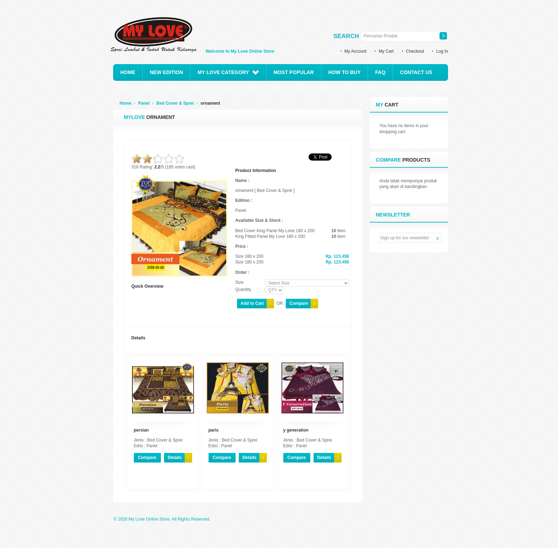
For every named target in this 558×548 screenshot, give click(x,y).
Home (125, 103)
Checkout (415, 51)
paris (214, 430)
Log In (442, 51)
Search (346, 36)
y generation (296, 430)
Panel (143, 103)
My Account (355, 51)
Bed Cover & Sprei (175, 103)
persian (141, 430)
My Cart (386, 51)
